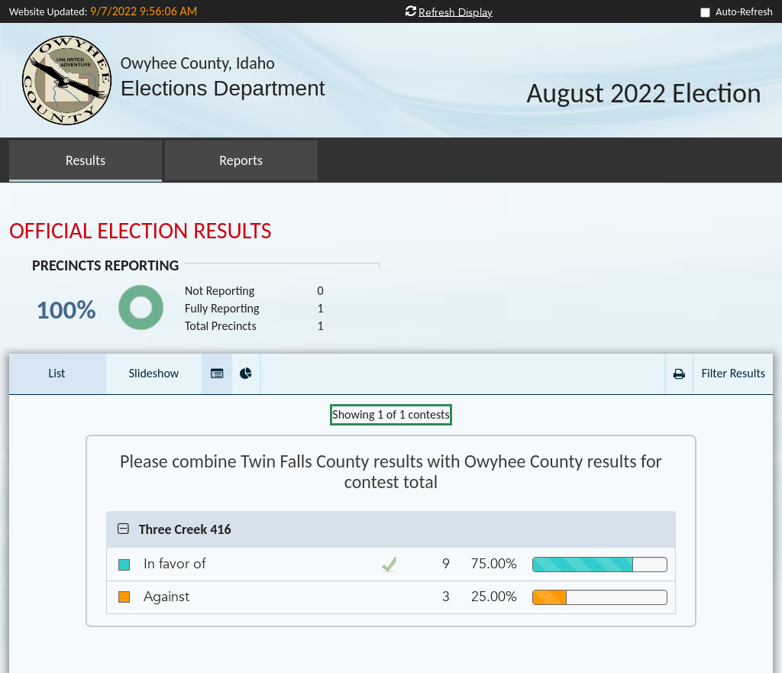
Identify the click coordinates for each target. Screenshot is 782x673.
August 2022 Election (643, 94)
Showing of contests (390, 414)
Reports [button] (241, 160)
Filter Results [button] (733, 373)
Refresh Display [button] (455, 12)
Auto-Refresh (744, 11)
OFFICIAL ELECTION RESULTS (140, 230)
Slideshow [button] (154, 373)
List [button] (57, 373)
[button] (217, 374)
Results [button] (85, 160)
